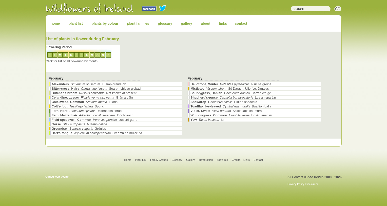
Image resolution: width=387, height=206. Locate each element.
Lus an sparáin (233, 97)
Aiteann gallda (79, 124)
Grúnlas (79, 128)
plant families (138, 23)
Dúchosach (92, 115)
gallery (186, 23)
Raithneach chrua (87, 111)
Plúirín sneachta (224, 102)
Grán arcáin (92, 97)
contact (241, 23)
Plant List (141, 159)
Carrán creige (231, 93)
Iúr (208, 120)
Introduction (206, 159)
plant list (76, 23)
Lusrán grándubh (89, 84)
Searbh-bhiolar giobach (97, 88)
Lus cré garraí (95, 120)
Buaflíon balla (231, 106)
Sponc (78, 106)
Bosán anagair (231, 115)
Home (127, 159)
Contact (258, 159)
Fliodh (84, 102)
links (223, 23)
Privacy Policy (296, 184)
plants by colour (105, 23)
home (55, 23)
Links (246, 159)
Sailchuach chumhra (226, 111)
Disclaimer (311, 184)
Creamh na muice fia (97, 133)
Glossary (177, 159)
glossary (165, 23)
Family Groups (159, 159)
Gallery (190, 159)
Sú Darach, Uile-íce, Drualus (230, 88)
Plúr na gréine (231, 84)
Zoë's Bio (222, 159)
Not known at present (94, 93)
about (205, 23)
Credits (236, 159)
